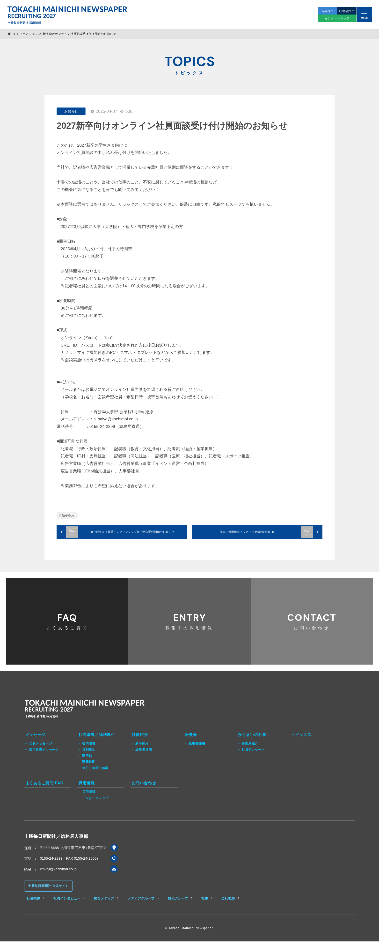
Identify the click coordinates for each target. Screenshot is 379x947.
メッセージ (35, 740)
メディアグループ (140, 904)
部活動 (87, 761)
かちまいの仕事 (252, 740)
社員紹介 (140, 740)
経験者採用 (143, 755)
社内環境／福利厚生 (97, 740)
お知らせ (71, 111)
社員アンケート (253, 755)
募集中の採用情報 (189, 623)
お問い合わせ (312, 623)
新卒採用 (68, 515)
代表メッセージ (40, 749)
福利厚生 (88, 755)
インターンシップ (95, 803)
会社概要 (228, 904)
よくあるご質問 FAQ (44, 788)
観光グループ (178, 904)
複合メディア (104, 904)
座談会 (191, 740)
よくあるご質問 (67, 623)
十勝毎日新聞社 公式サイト (48, 891)
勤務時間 (88, 767)
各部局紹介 (250, 749)
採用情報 (87, 788)
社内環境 (88, 749)
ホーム (10, 34)
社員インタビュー (66, 904)
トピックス (24, 34)
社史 (204, 904)
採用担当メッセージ (44, 755)
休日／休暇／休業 (95, 773)
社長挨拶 (33, 904)
